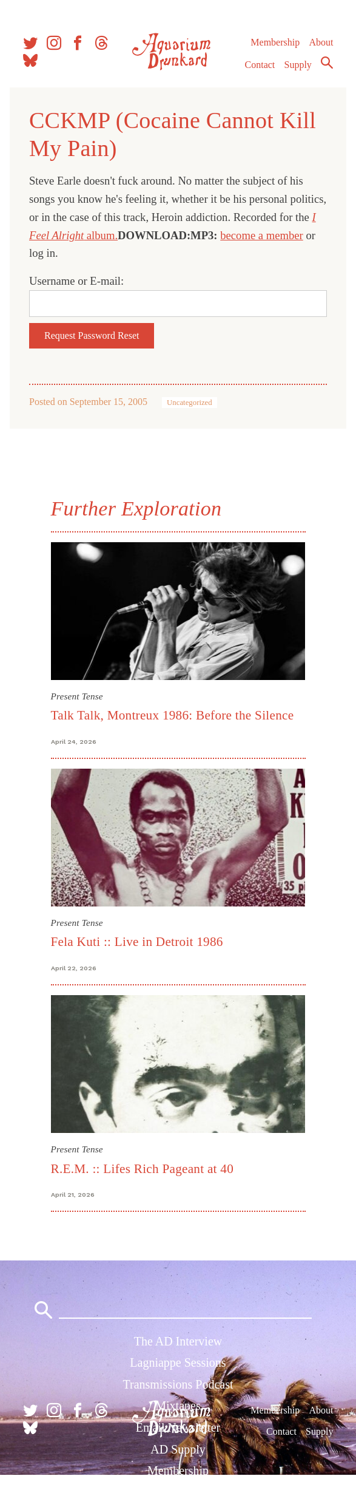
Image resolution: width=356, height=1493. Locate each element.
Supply (298, 65)
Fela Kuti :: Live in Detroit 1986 (137, 941)
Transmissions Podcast (178, 1384)
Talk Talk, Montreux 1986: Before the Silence (172, 715)
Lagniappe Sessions (178, 1362)
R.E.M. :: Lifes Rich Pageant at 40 (142, 1168)
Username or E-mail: (76, 280)
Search (327, 62)
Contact (260, 65)
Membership (275, 42)
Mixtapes (177, 1405)
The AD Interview (178, 1341)
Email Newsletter (178, 1427)
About (321, 42)
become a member (261, 235)
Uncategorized (189, 402)
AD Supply (178, 1449)
